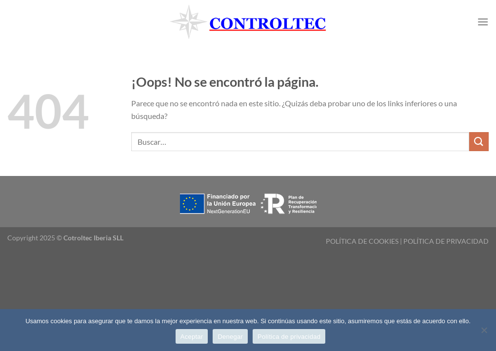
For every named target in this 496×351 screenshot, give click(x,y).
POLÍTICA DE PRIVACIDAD (446, 241)
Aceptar (191, 336)
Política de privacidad (289, 336)
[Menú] (483, 22)
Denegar (230, 336)
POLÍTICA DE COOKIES (362, 241)
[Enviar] (479, 141)
